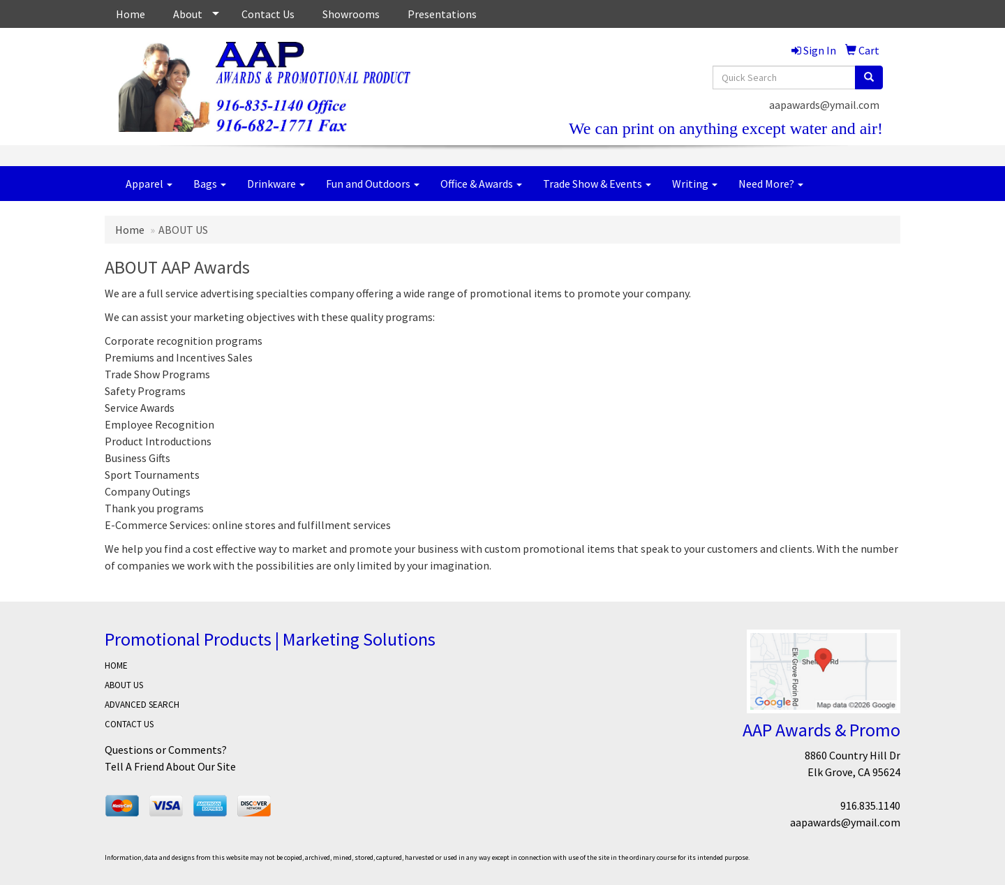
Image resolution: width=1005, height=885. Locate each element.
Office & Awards (481, 184)
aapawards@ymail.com (824, 105)
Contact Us (268, 14)
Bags (209, 184)
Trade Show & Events (597, 184)
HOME (116, 665)
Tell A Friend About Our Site (170, 766)
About (187, 14)
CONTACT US (129, 724)
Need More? (770, 184)
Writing (694, 184)
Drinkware (276, 184)
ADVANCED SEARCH (142, 705)
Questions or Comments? (166, 750)
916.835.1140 (870, 805)
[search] (869, 77)
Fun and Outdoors (372, 184)
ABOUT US (124, 685)
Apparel (149, 184)
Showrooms (351, 14)
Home (130, 14)
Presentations (442, 14)
